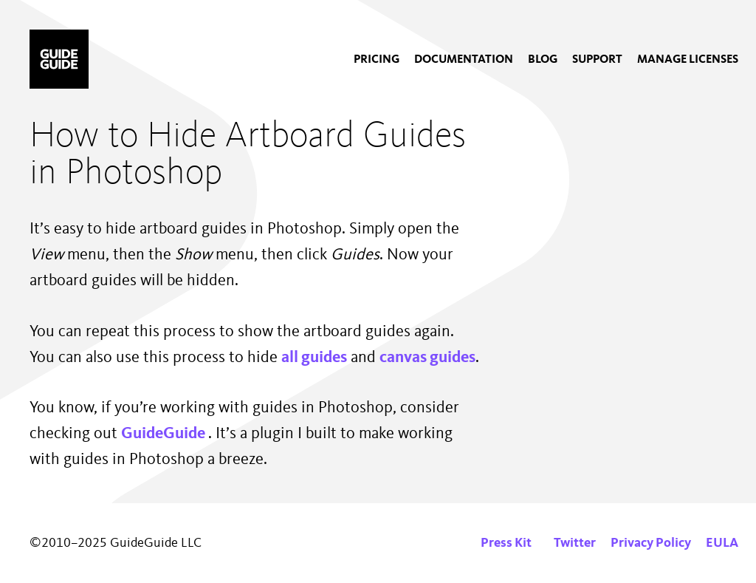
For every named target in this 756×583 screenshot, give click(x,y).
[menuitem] (376, 60)
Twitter (575, 543)
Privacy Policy (651, 543)
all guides (314, 358)
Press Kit (506, 543)
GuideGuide (164, 434)
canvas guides (427, 358)
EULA (722, 543)
